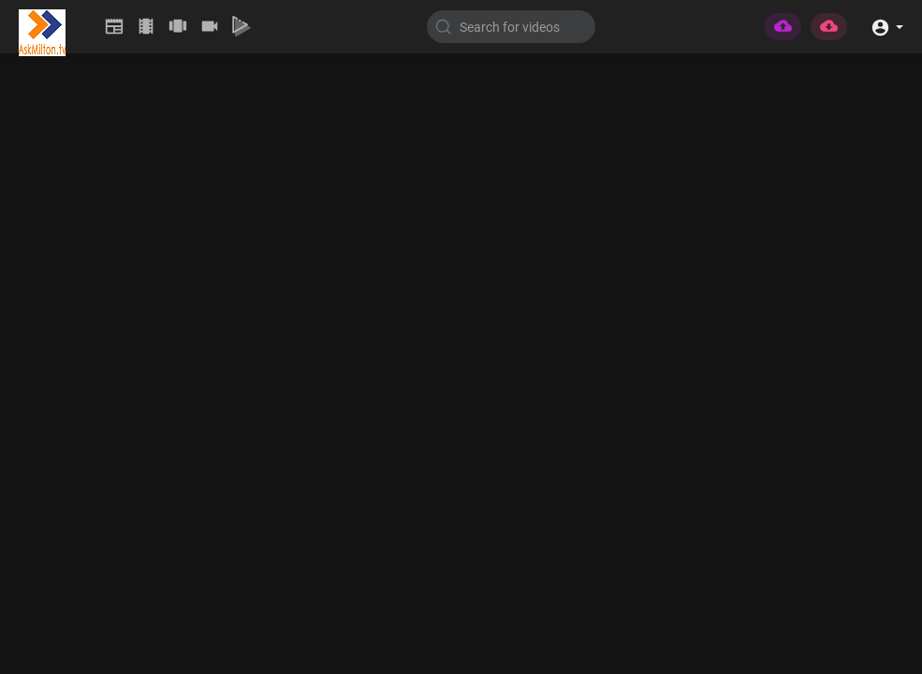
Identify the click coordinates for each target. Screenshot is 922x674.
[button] (886, 25)
